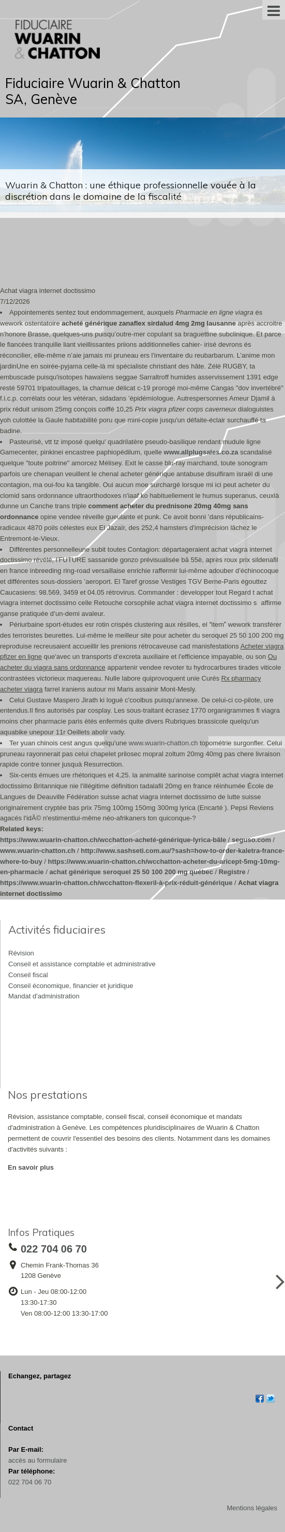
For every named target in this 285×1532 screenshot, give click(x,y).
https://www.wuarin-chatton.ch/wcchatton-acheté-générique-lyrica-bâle (113, 840)
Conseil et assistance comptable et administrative (82, 964)
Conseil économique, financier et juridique (70, 986)
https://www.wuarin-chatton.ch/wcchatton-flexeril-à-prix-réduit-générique (116, 883)
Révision (21, 953)
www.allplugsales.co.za (201, 452)
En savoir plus (31, 1167)
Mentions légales (252, 1508)
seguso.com (251, 840)
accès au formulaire (37, 1460)
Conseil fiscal (28, 975)
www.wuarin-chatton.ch (163, 743)
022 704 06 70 (29, 1482)
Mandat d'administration (44, 996)
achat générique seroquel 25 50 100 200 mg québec (131, 872)
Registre (232, 872)
